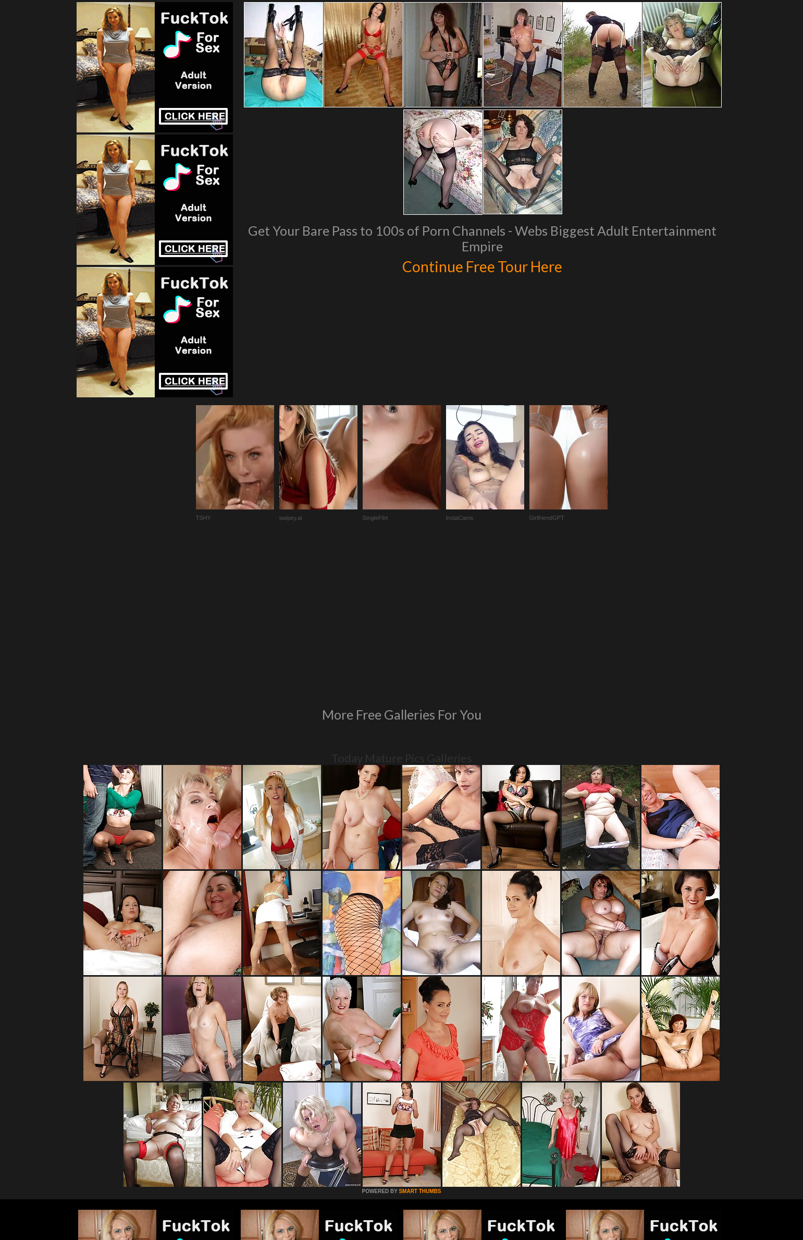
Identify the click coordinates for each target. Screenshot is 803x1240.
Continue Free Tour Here (482, 265)
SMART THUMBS (420, 1049)
